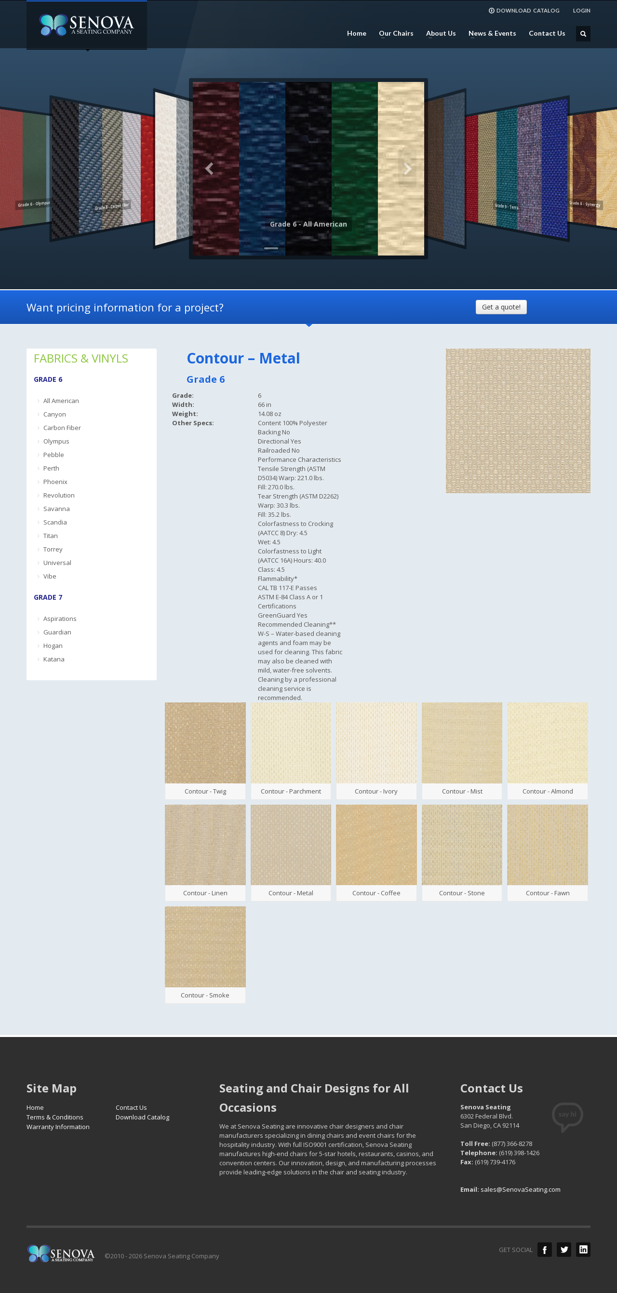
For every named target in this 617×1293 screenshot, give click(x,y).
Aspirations (60, 618)
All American (61, 400)
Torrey (53, 549)
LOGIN (581, 10)
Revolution (59, 495)
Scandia (55, 522)
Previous (209, 169)
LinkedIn (583, 1249)
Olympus (56, 441)
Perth (51, 468)
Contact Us (547, 33)
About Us (438, 33)
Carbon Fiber (62, 427)
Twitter (564, 1249)
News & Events (489, 33)
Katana (54, 659)
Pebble (53, 454)
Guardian (57, 632)
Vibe (49, 576)
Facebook (544, 1249)
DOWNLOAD (524, 10)
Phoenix (55, 481)
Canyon (54, 414)
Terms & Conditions (55, 1117)
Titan (50, 535)
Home (356, 33)
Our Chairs (393, 33)
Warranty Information (58, 1126)
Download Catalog (142, 1117)
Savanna (56, 508)
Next (407, 169)
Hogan (53, 645)
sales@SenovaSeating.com (521, 1189)
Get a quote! (501, 306)
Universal (57, 562)
